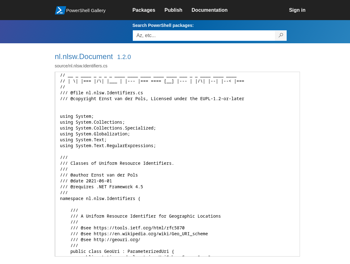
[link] (149, 10)
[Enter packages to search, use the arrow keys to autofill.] (204, 35)
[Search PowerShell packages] (281, 35)
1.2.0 (124, 56)
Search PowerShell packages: (163, 25)
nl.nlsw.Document (84, 56)
